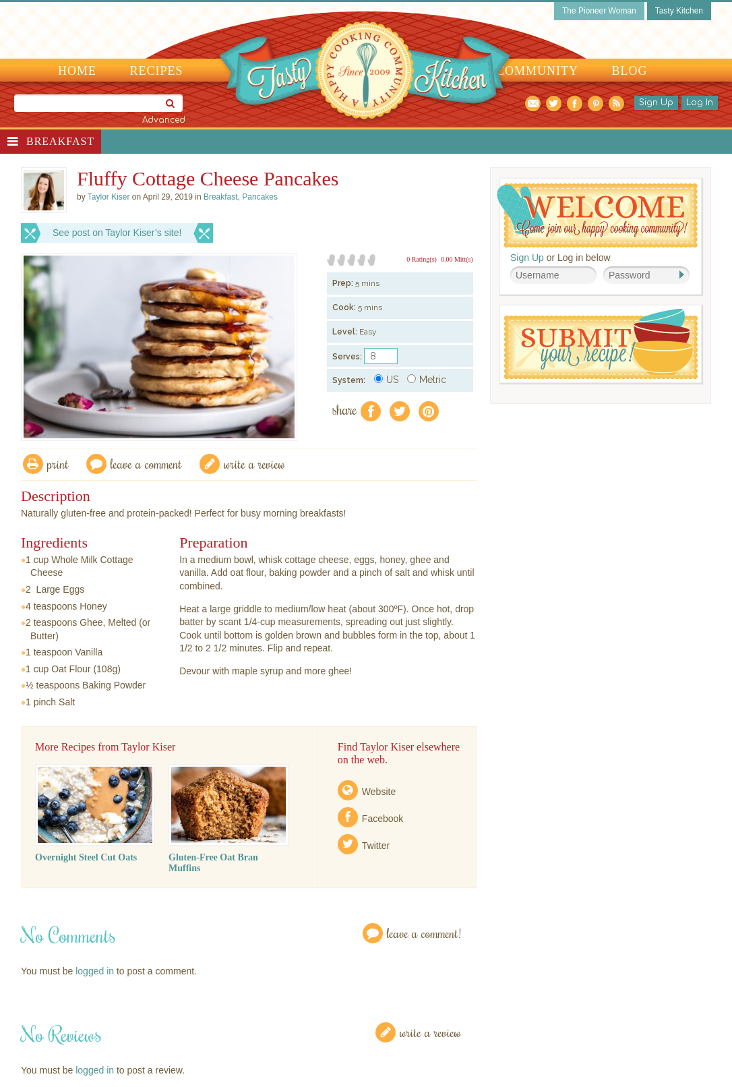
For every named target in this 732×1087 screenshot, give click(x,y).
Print (58, 463)
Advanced (163, 120)
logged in (94, 971)
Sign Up (656, 102)
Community (537, 71)
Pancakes (260, 197)
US (386, 379)
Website (379, 791)
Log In (699, 102)
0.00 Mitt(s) (457, 259)
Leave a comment (146, 463)
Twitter (376, 845)
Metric (426, 379)
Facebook (382, 818)
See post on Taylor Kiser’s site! (117, 232)
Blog (630, 71)
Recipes (156, 71)
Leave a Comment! (424, 933)
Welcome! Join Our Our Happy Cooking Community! (597, 215)
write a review (254, 463)
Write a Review (430, 1032)
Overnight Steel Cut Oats (86, 857)
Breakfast (60, 141)
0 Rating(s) (421, 259)
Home (77, 71)
